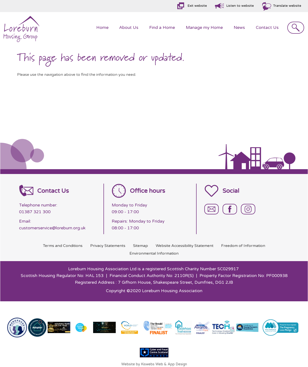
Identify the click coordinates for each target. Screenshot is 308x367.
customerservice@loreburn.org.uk (52, 228)
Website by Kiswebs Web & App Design (154, 364)
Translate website (287, 6)
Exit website (197, 6)
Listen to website (240, 6)
